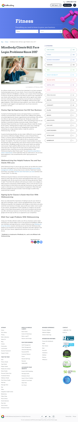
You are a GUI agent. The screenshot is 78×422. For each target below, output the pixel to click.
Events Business (5, 401)
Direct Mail (24, 382)
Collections (44, 352)
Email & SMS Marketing (27, 371)
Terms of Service (51, 419)
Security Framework (6, 351)
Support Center (4, 353)
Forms (23, 356)
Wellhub (44, 355)
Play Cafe (3, 403)
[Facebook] (41, 242)
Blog (2, 341)
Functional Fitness (5, 375)
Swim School (4, 405)
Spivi (43, 348)
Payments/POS (25, 352)
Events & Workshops (27, 334)
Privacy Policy (43, 419)
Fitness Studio (4, 362)
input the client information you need (24, 171)
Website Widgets (46, 332)
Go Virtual (24, 385)
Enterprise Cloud (5, 407)
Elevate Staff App (26, 358)
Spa (2, 387)
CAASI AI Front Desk (27, 380)
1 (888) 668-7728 (71, 2)
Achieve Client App (46, 334)
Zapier (43, 343)
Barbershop (4, 394)
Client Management (26, 347)
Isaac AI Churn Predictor (27, 378)
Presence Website (46, 330)
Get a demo (67, 5)
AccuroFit (44, 350)
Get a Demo (4, 332)
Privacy (74, 416)
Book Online (24, 331)
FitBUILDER (24, 363)
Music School (4, 398)
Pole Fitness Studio (5, 380)
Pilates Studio (4, 366)
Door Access (45, 346)
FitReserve (44, 359)
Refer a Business (5, 337)
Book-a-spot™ (25, 336)
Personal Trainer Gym (6, 373)
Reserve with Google (27, 338)
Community (4, 346)
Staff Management (26, 345)
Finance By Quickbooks (47, 341)
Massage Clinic (4, 385)
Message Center (25, 373)
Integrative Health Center (7, 391)
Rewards (24, 361)
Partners (44, 357)
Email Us (65, 332)
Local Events (4, 348)
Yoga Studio (4, 364)
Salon (2, 389)
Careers (3, 344)
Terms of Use (68, 416)
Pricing (2, 334)
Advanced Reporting (26, 349)
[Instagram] (32, 242)
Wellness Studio (5, 378)
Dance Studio (4, 371)
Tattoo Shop (4, 396)
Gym (2, 359)
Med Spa (3, 382)
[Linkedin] (38, 242)
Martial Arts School (5, 368)
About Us (3, 339)
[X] (35, 242)
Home (2, 330)
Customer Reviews (26, 354)
